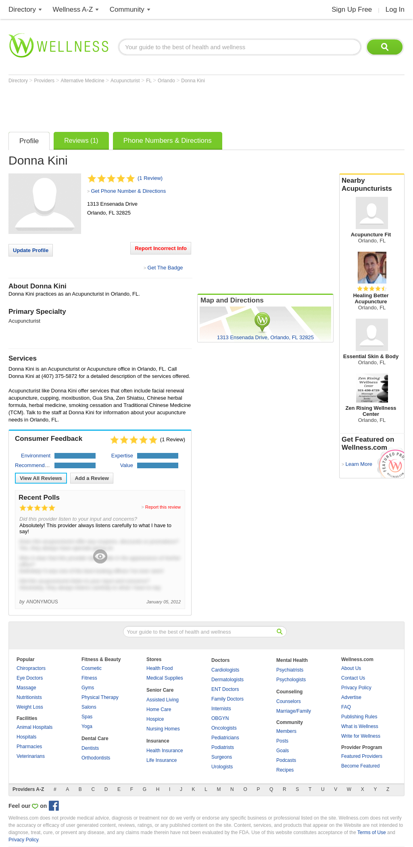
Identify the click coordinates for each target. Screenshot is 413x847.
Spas (86, 717)
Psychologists (291, 679)
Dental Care (94, 738)
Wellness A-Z (73, 9)
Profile (29, 141)
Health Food (159, 668)
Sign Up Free (352, 9)
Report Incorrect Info (161, 248)
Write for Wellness (360, 736)
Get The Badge (165, 268)
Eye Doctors (30, 678)
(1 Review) (150, 178)
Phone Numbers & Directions (167, 140)
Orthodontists (95, 758)
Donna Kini (193, 80)
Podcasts (286, 760)
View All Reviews (41, 478)
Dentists (90, 748)
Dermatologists (227, 679)
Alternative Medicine (83, 80)
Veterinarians (31, 756)
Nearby (372, 185)
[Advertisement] (155, 106)
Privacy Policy (356, 688)
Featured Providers (361, 756)
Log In (395, 9)
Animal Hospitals (34, 727)
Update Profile (30, 250)
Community (127, 9)
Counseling (289, 692)
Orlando (167, 80)
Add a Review (92, 478)
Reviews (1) (81, 140)
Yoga (86, 726)
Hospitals (26, 737)
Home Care (158, 709)
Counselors (288, 701)
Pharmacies (29, 746)
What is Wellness (359, 726)
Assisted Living (162, 700)
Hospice (155, 719)
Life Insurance (161, 760)
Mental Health (292, 660)
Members (286, 731)
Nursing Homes (163, 729)
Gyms (87, 688)
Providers (45, 80)
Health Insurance (164, 750)
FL (149, 80)
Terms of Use (371, 832)
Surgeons (221, 757)
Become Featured (360, 766)
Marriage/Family (293, 711)
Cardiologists (225, 670)
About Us (351, 668)
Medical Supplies (164, 678)
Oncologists (224, 728)
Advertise (351, 697)
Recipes (285, 770)
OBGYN (220, 718)
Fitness (89, 678)
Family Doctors (227, 699)
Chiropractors (31, 668)
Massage (26, 688)
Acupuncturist (126, 80)
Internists (221, 708)
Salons (88, 707)
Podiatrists (222, 747)
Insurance (157, 741)
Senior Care (159, 690)
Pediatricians (225, 738)
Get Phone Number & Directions (128, 191)
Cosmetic (91, 668)
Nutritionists (29, 697)
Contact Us (353, 678)
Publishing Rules (359, 717)
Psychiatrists (289, 670)
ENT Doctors (225, 689)
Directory (22, 9)
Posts (282, 741)
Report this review (163, 507)
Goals (282, 750)
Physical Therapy (100, 697)
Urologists (222, 767)
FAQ (346, 707)
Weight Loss (30, 707)
